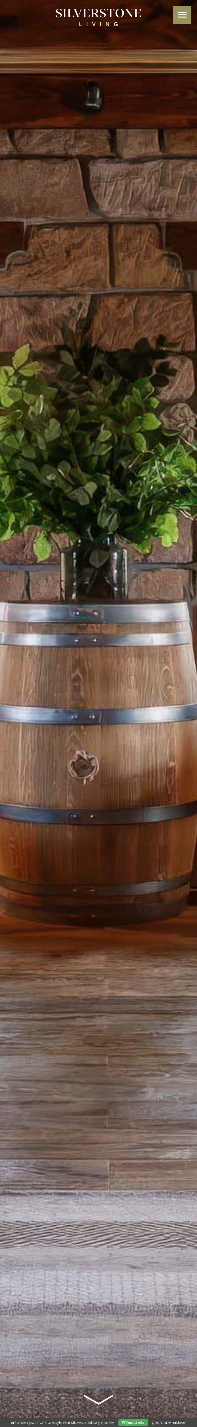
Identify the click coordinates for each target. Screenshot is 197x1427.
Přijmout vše (133, 1422)
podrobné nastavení (170, 1422)
